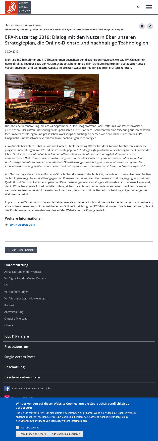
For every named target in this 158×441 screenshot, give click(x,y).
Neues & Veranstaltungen (21, 25)
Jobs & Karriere (16, 336)
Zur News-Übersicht (23, 249)
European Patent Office (25, 388)
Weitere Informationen (74, 420)
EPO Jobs (46, 388)
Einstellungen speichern (32, 433)
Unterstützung (16, 265)
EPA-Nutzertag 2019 (22, 225)
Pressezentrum (16, 346)
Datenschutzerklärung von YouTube (40, 420)
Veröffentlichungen (16, 292)
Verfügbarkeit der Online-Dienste (25, 278)
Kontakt (9, 305)
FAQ (6, 285)
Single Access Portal (20, 357)
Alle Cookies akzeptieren (66, 433)
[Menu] (149, 7)
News (37, 25)
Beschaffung (14, 367)
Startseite (6, 25)
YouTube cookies (30, 427)
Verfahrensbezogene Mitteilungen (25, 298)
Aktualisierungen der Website (22, 272)
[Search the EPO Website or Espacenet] (139, 7)
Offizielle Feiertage (15, 318)
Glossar (9, 325)
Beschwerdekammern (22, 377)
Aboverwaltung (13, 312)
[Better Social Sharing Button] (150, 26)
